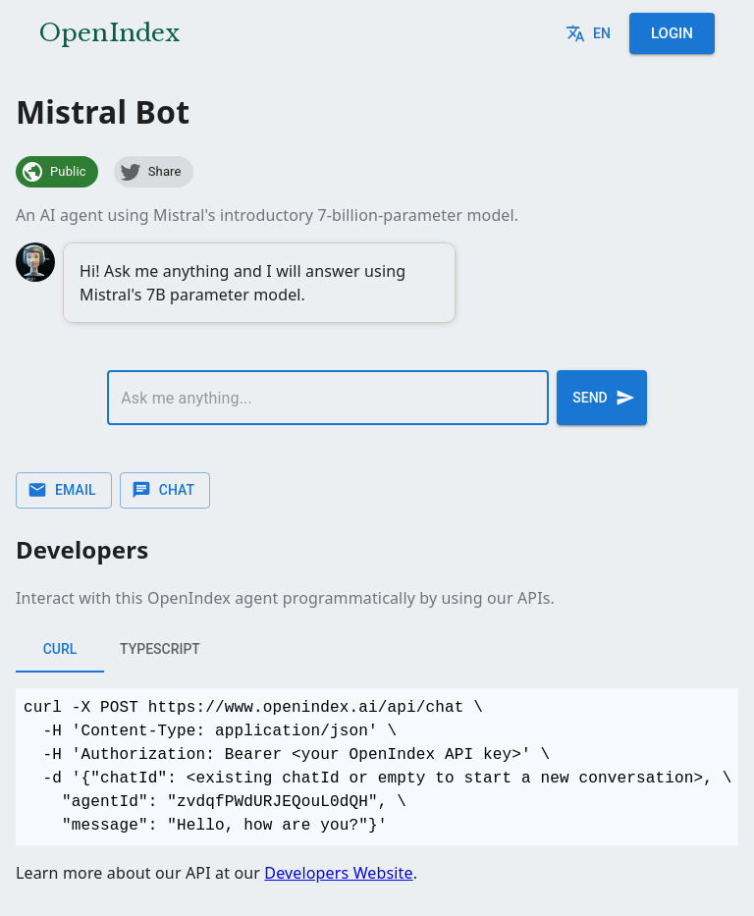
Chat (165, 490)
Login (672, 33)
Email (64, 490)
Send (601, 397)
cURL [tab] (60, 649)
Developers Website (338, 873)
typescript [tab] (160, 649)
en (590, 34)
